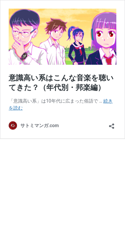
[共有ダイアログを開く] (111, 124)
